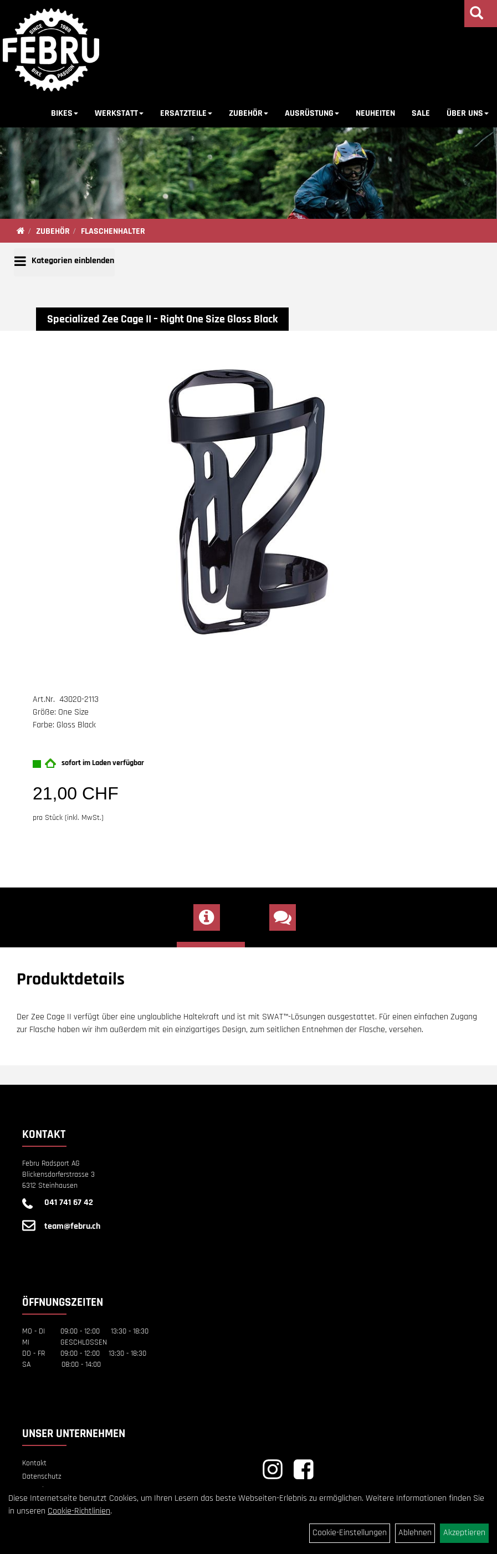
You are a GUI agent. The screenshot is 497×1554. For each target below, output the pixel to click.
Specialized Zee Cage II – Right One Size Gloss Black (162, 319)
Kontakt (34, 1463)
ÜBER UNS (468, 113)
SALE (421, 113)
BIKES (64, 113)
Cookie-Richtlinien (79, 1511)
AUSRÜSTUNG (312, 113)
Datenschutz (42, 1476)
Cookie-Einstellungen (349, 1532)
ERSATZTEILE (186, 113)
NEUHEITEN (375, 113)
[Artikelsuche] (476, 15)
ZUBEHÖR (248, 113)
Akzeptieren (464, 1532)
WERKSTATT (119, 113)
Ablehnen (415, 1532)
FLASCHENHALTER (113, 231)
